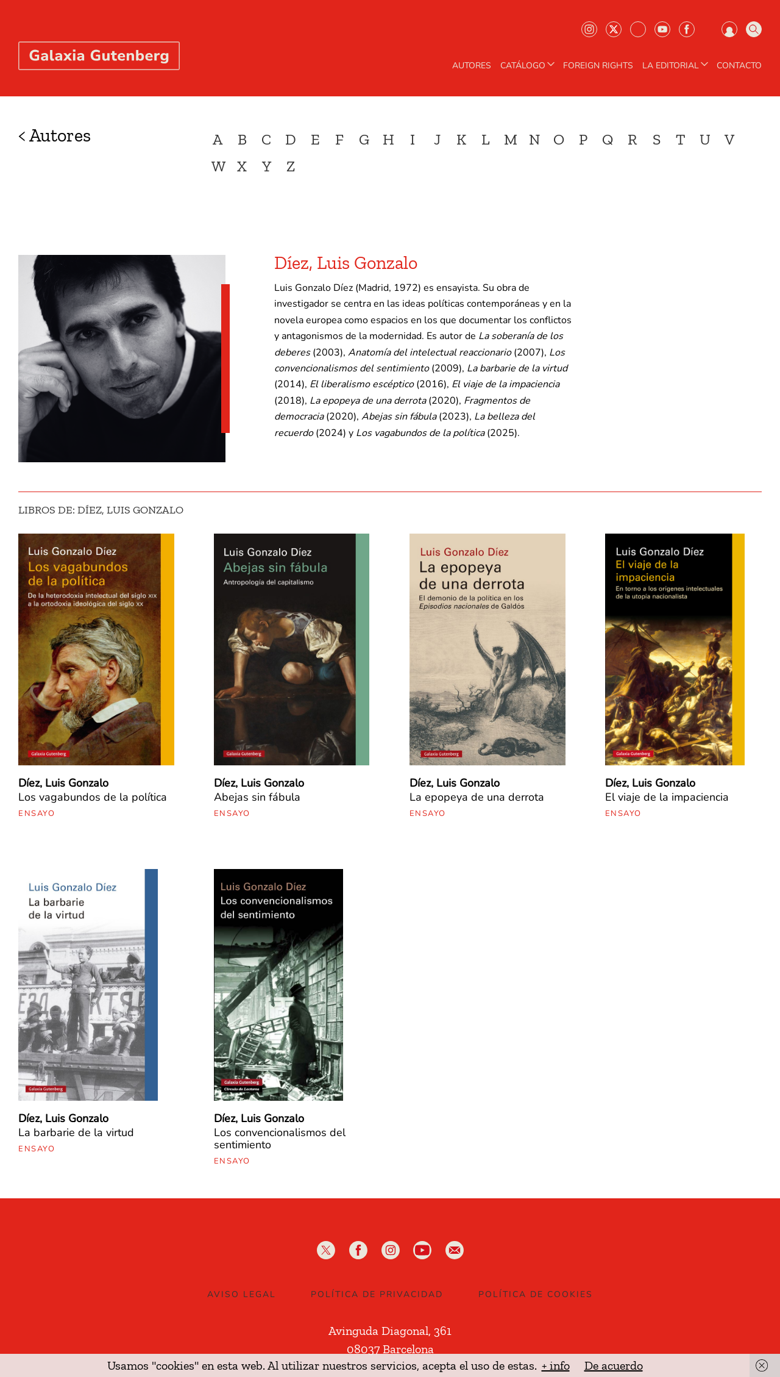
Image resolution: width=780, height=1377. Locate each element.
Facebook (687, 29)
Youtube (662, 29)
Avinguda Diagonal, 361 (390, 1330)
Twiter (614, 29)
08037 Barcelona (390, 1349)
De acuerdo (613, 1365)
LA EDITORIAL (676, 66)
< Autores (54, 135)
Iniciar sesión (729, 29)
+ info (556, 1365)
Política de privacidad (377, 1294)
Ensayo (36, 813)
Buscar (754, 29)
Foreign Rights (598, 66)
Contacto (739, 66)
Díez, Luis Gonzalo (63, 783)
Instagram (589, 29)
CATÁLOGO (528, 66)
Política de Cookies (535, 1294)
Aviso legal (241, 1294)
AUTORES (471, 66)
